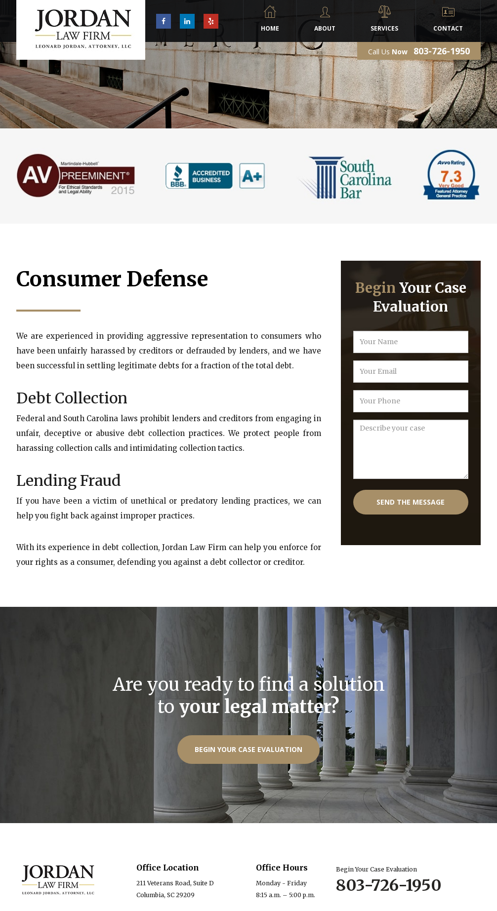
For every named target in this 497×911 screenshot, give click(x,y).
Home (270, 28)
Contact (448, 28)
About (324, 28)
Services (384, 28)
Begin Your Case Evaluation (248, 749)
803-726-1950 (442, 51)
